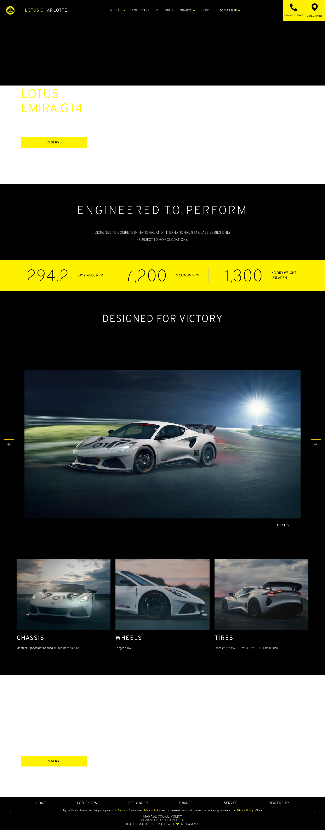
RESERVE (54, 142)
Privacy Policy (152, 810)
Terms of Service (128, 810)
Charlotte (46, 10)
